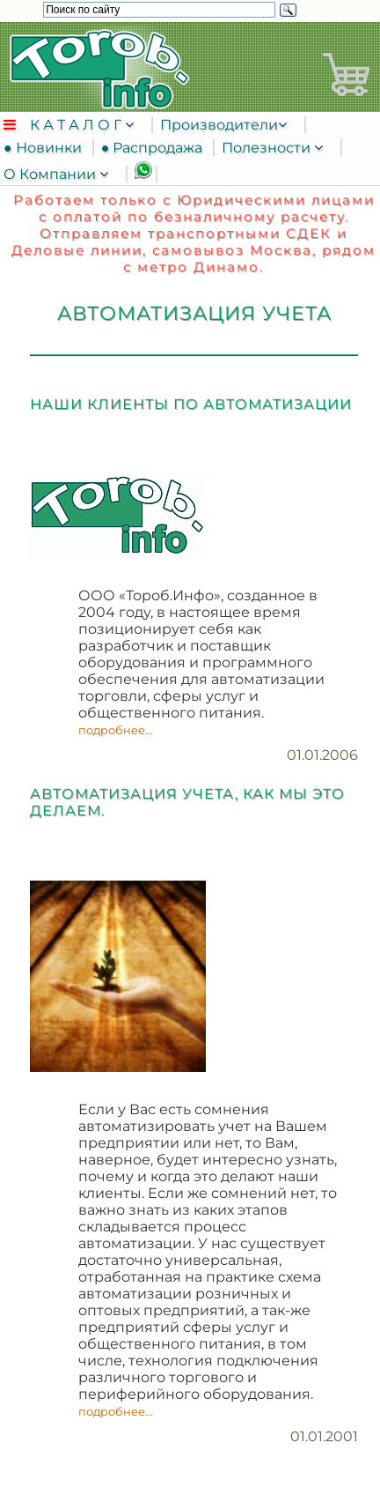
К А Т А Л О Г (77, 124)
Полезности (268, 147)
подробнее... (115, 730)
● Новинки (46, 147)
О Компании (51, 174)
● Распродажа (155, 147)
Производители (219, 124)
